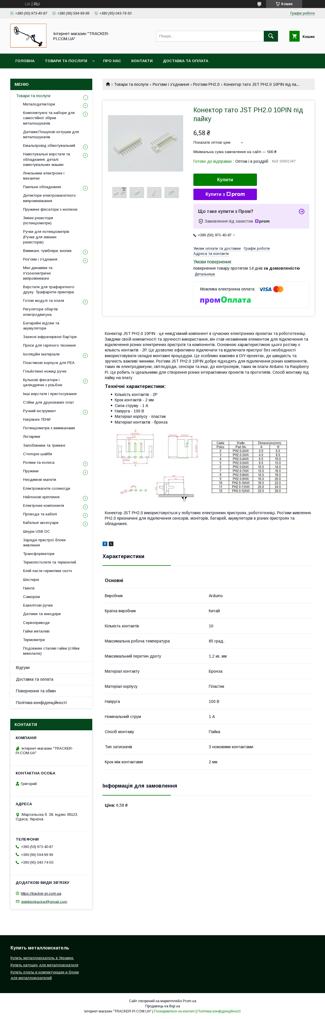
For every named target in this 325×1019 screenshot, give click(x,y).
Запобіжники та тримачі (44, 445)
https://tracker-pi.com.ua (41, 893)
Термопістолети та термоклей (49, 562)
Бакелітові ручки (38, 605)
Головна (24, 61)
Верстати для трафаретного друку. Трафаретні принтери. (49, 289)
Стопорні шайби (37, 454)
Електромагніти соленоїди (46, 488)
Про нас (112, 61)
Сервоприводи (36, 623)
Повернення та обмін (36, 691)
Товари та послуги (66, 61)
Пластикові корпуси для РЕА (49, 363)
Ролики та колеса (38, 462)
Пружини (30, 471)
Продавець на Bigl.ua (162, 1006)
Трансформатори (38, 554)
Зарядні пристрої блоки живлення (44, 542)
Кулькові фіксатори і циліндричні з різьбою (42, 382)
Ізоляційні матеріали (41, 354)
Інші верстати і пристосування (50, 394)
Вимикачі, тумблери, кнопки (47, 251)
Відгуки (23, 667)
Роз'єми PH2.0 (206, 84)
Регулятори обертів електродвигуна (40, 311)
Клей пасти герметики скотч (47, 571)
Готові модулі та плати (43, 300)
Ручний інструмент (39, 411)
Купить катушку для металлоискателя (44, 965)
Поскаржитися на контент (174, 1011)
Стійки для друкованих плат (48, 402)
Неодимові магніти (39, 479)
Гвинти (28, 588)
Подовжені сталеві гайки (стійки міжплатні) (51, 651)
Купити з (225, 194)
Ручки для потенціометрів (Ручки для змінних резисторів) (46, 236)
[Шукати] (271, 36)
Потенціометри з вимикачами (49, 428)
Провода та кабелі (40, 514)
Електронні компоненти (43, 505)
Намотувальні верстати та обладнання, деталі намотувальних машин (46, 159)
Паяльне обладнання (42, 187)
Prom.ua (189, 1001)
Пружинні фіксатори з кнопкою (50, 209)
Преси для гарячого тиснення (49, 345)
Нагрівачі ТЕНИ (36, 419)
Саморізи (31, 597)
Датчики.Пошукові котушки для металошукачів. (51, 134)
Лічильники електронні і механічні (43, 175)
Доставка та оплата (185, 61)
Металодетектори (39, 104)
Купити (225, 179)
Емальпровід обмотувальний (49, 145)
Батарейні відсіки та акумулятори (41, 325)
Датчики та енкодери (42, 614)
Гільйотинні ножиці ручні (44, 371)
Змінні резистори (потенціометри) (38, 220)
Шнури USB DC (36, 531)
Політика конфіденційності (41, 702)
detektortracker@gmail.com (44, 901)
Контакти (142, 61)
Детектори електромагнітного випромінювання (49, 198)
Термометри (34, 640)
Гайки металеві (36, 631)
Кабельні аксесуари (40, 522)
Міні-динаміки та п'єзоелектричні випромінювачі (37, 273)
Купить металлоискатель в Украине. (42, 958)
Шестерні (31, 579)
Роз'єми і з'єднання (171, 84)
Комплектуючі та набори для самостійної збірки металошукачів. (49, 118)
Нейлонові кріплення (41, 497)
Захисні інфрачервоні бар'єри (50, 337)
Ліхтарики (31, 436)
